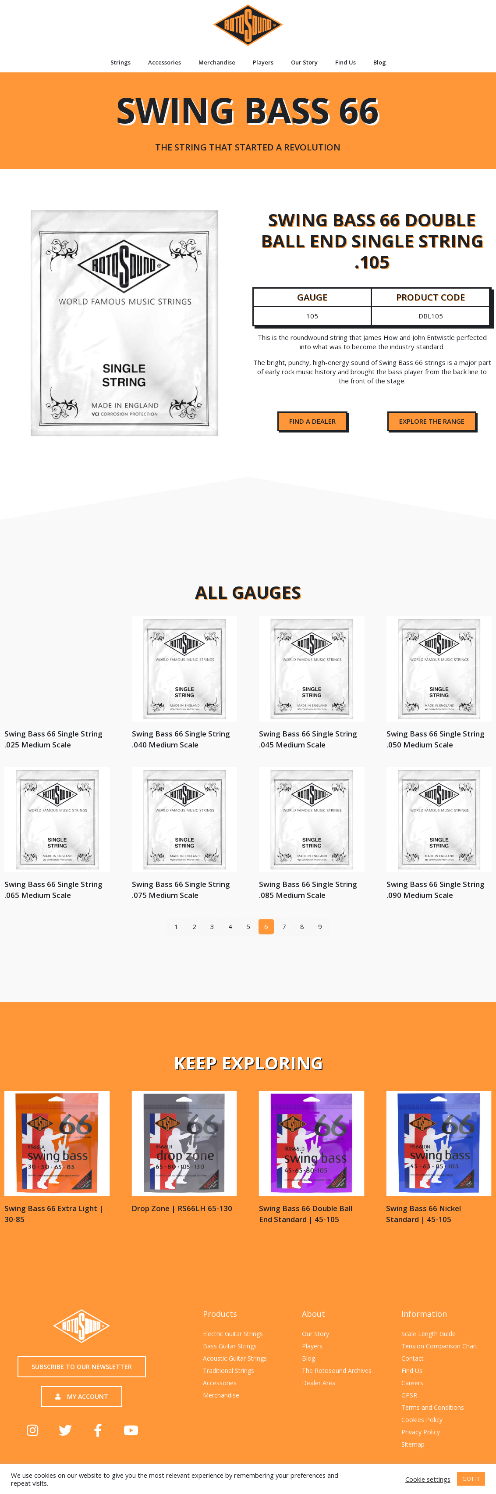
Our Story (304, 62)
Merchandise (216, 62)
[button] (312, 421)
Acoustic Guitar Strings (235, 1358)
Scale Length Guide (428, 1334)
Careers (412, 1383)
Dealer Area (319, 1383)
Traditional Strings (228, 1370)
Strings (120, 62)
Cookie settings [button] (427, 1479)
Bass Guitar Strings (230, 1346)
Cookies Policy (422, 1419)
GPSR (409, 1395)
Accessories (164, 62)
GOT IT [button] (471, 1479)
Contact (412, 1358)
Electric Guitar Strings (233, 1334)
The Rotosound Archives (337, 1370)
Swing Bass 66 (247, 118)
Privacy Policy (420, 1432)
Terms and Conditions (432, 1407)
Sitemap (413, 1444)
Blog (379, 62)
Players (263, 62)
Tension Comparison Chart (439, 1346)
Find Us (345, 62)
